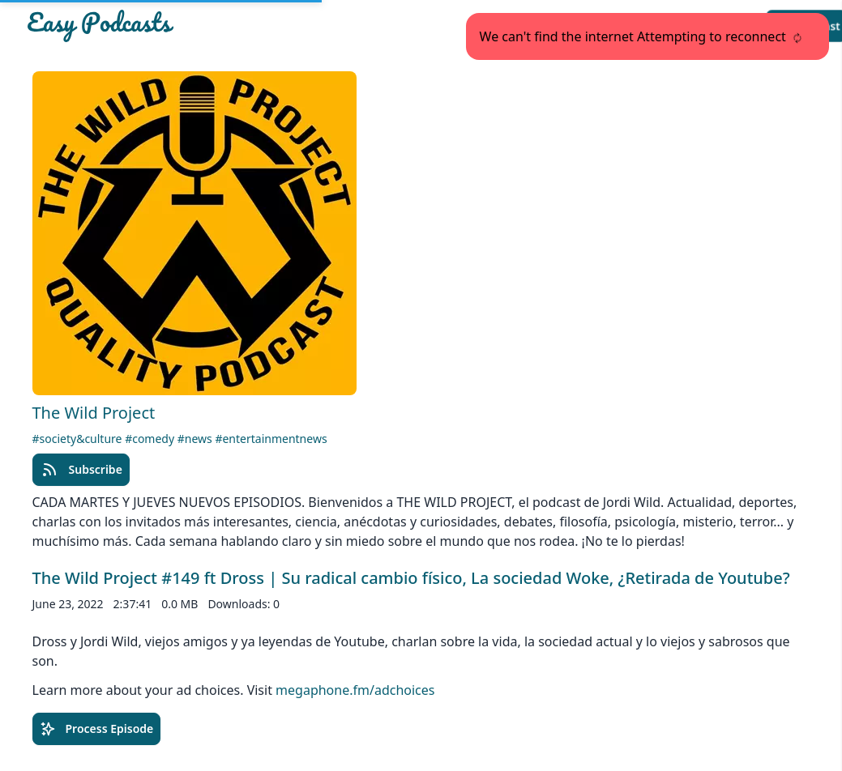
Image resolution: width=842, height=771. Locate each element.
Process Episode (97, 729)
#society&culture (79, 438)
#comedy (151, 438)
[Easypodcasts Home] (153, 26)
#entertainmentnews (271, 438)
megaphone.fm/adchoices (355, 690)
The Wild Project (94, 413)
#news (196, 438)
